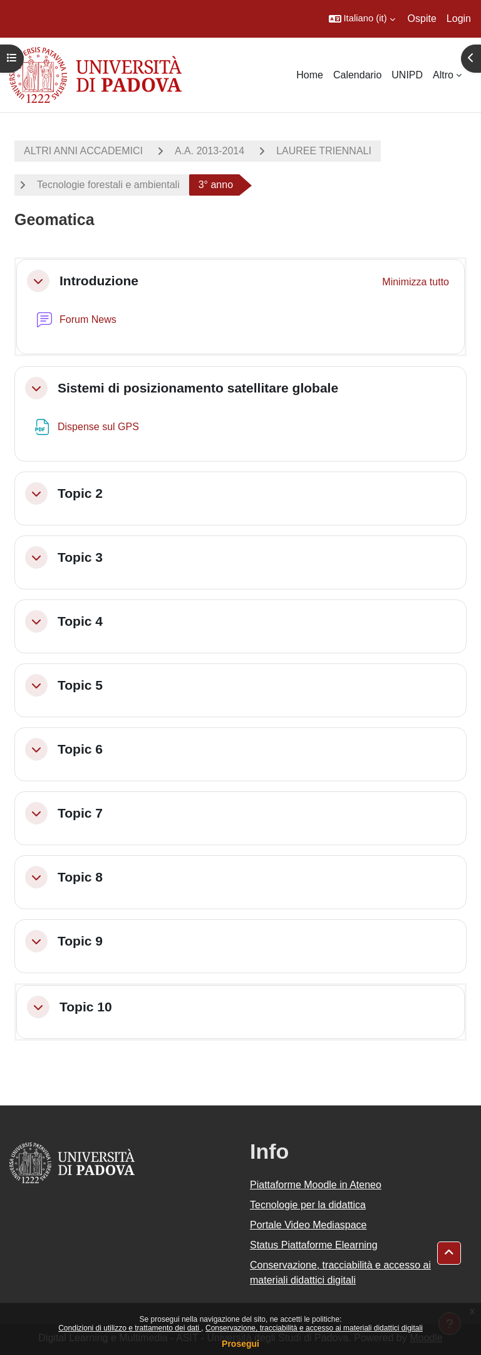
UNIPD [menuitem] (407, 75)
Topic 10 (85, 1006)
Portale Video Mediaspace (308, 1225)
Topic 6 (80, 749)
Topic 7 (80, 813)
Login (459, 18)
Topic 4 (80, 621)
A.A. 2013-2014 (209, 150)
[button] (362, 19)
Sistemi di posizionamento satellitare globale (198, 388)
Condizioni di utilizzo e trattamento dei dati (129, 1328)
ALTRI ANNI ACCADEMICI (83, 150)
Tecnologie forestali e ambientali (108, 184)
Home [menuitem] (309, 75)
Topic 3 (80, 557)
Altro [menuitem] (443, 75)
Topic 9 (80, 941)
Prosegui (240, 1344)
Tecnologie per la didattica (308, 1204)
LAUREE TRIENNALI (323, 150)
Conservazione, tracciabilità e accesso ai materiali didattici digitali (314, 1328)
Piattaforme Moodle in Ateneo (315, 1184)
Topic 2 (80, 493)
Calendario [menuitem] (357, 75)
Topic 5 (80, 685)
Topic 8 (80, 877)
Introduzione (98, 280)
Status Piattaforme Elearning (314, 1245)
